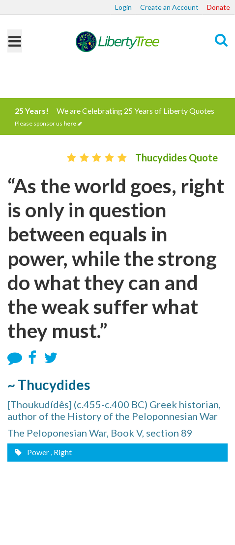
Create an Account (169, 7)
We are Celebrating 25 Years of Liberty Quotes (117, 117)
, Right (61, 452)
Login (123, 7)
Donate (218, 7)
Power (37, 452)
